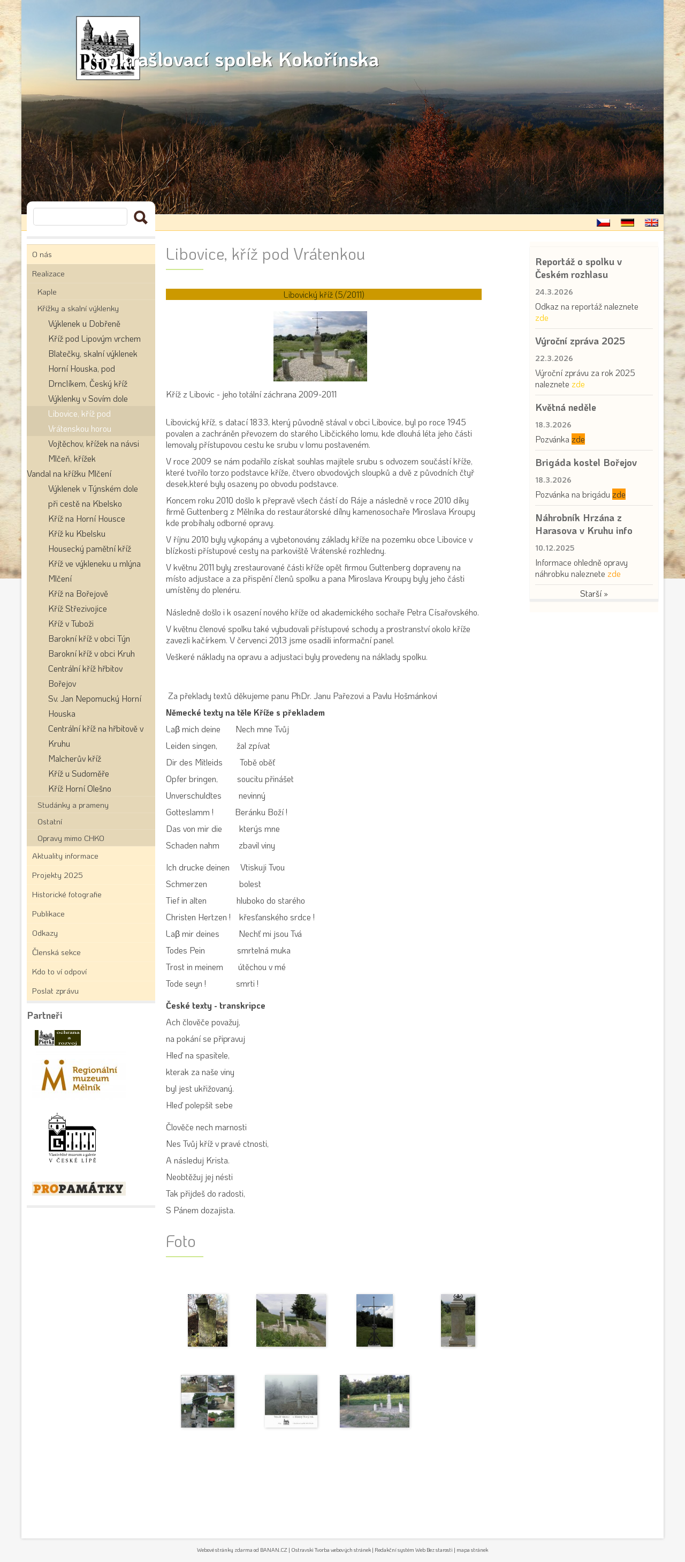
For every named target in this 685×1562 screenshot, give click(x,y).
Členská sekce (56, 952)
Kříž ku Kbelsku (76, 533)
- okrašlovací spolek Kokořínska (270, 49)
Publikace (48, 913)
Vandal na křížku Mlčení (69, 473)
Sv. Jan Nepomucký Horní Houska (94, 706)
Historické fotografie (67, 894)
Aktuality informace (65, 855)
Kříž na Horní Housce (86, 518)
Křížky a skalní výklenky (78, 308)
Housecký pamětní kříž (89, 548)
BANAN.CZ (273, 1549)
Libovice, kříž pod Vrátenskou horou (79, 421)
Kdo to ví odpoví (59, 971)
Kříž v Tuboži (71, 623)
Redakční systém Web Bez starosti (414, 1549)
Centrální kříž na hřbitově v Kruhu (95, 736)
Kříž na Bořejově (78, 593)
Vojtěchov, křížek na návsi (93, 443)
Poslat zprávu (55, 990)
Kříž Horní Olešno (79, 788)
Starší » (594, 593)
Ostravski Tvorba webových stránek (331, 1549)
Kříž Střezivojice (77, 608)
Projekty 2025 (57, 874)
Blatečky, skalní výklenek (93, 353)
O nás (42, 254)
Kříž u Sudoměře (78, 773)
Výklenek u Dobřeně (84, 323)
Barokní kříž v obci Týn (89, 638)
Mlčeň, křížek (72, 458)
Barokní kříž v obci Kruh (91, 653)
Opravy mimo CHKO (70, 837)
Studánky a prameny (73, 804)
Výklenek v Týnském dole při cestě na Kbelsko (93, 496)
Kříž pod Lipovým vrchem (94, 338)
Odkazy (45, 932)
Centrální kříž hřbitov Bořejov (85, 676)
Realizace (48, 273)
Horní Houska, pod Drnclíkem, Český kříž (87, 376)
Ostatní (49, 821)
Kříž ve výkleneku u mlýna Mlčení (94, 571)
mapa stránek (472, 1549)
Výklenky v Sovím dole (88, 398)
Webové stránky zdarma (225, 1549)
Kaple (47, 291)
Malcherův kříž (74, 758)
